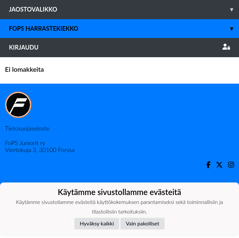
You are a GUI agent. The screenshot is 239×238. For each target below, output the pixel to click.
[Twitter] (217, 164)
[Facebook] (206, 164)
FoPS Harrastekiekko (124, 28)
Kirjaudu (119, 47)
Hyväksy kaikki (97, 223)
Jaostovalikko (124, 9)
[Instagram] (228, 164)
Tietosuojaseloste (27, 128)
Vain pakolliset (142, 223)
